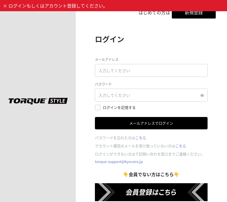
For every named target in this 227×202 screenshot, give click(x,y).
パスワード (103, 84)
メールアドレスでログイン (151, 123)
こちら (140, 137)
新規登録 (194, 12)
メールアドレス (107, 59)
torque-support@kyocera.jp (119, 161)
